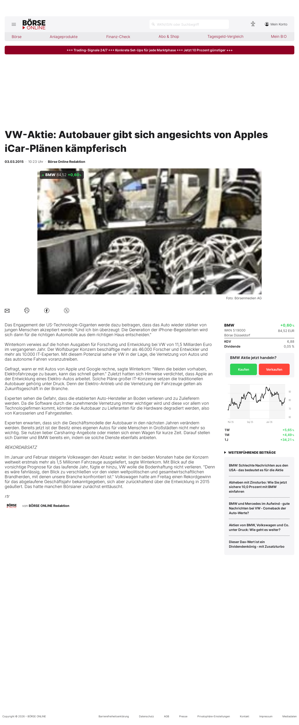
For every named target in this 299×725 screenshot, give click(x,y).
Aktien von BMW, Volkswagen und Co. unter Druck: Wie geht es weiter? (259, 527)
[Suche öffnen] (189, 24)
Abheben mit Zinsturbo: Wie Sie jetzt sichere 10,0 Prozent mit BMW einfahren (258, 486)
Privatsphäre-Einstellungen (213, 716)
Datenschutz (146, 716)
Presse (183, 716)
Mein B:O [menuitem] (279, 36)
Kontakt (244, 716)
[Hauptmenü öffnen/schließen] (14, 24)
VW (162, 344)
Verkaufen (274, 369)
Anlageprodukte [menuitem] (64, 36)
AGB (166, 716)
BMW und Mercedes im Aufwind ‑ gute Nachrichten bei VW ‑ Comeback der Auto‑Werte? (259, 508)
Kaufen (243, 369)
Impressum (265, 716)
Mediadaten (289, 716)
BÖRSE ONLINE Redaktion (49, 506)
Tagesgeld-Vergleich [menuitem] (225, 36)
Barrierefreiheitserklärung (114, 716)
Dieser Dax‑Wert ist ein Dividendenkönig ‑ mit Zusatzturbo (257, 544)
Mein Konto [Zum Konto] (276, 24)
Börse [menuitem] (16, 36)
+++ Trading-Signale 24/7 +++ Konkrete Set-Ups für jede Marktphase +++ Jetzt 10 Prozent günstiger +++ (150, 50)
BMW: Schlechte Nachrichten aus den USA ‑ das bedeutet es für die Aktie (258, 467)
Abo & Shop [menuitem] (169, 36)
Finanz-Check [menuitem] (118, 36)
